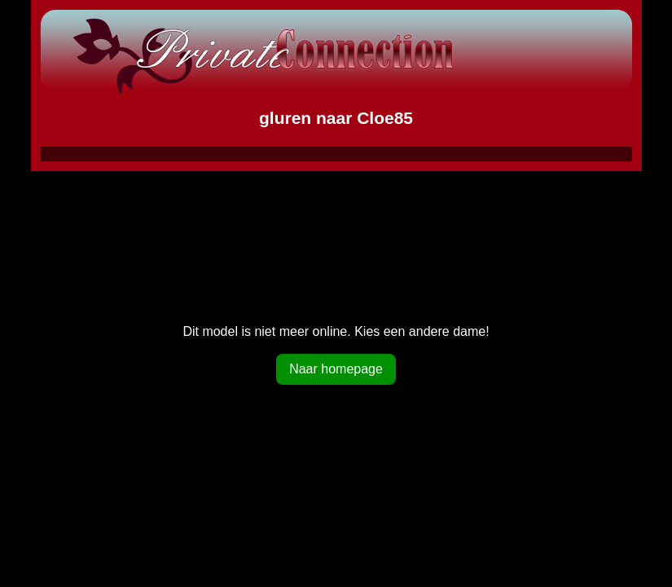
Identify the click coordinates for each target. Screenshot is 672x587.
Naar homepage (336, 369)
